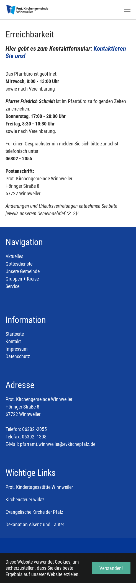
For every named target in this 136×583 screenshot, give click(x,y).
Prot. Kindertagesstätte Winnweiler (39, 487)
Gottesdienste (19, 264)
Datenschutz (18, 356)
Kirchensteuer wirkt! (25, 499)
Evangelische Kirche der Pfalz (34, 512)
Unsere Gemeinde (23, 271)
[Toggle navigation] (127, 9)
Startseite (15, 334)
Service (12, 286)
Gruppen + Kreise (22, 279)
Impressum (17, 349)
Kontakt (13, 341)
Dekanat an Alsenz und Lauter (35, 524)
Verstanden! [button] (111, 568)
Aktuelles (14, 256)
